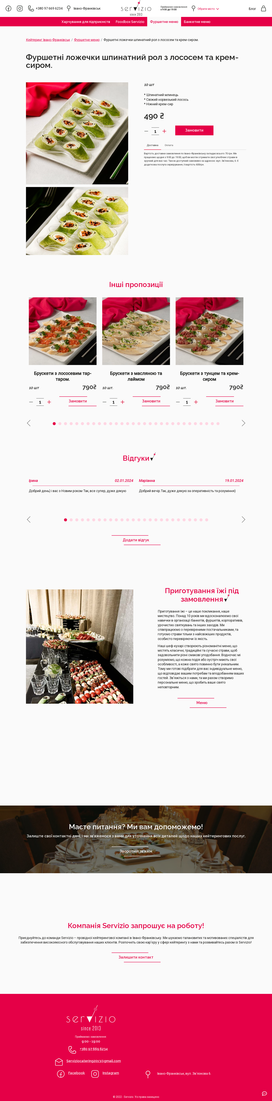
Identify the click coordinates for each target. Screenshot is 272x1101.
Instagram (111, 1073)
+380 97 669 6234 (49, 8)
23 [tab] (178, 423)
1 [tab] (54, 423)
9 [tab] (99, 423)
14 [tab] (127, 423)
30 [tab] (217, 423)
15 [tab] (133, 423)
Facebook (76, 1073)
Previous (28, 420)
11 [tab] (110, 423)
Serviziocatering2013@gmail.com (93, 1061)
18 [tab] (150, 423)
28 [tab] (206, 423)
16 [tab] (138, 423)
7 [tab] (88, 423)
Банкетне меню (197, 22)
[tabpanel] (62, 352)
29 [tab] (212, 423)
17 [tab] (144, 423)
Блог (252, 9)
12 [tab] (116, 423)
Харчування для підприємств (86, 22)
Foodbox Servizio (130, 22)
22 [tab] (172, 423)
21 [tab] (167, 423)
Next (242, 420)
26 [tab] (195, 423)
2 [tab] (59, 423)
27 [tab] (201, 423)
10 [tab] (105, 423)
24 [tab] (184, 423)
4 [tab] (71, 423)
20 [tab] (161, 423)
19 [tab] (155, 423)
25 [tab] (189, 423)
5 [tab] (76, 423)
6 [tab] (82, 423)
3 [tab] (65, 423)
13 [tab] (121, 423)
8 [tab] (93, 423)
